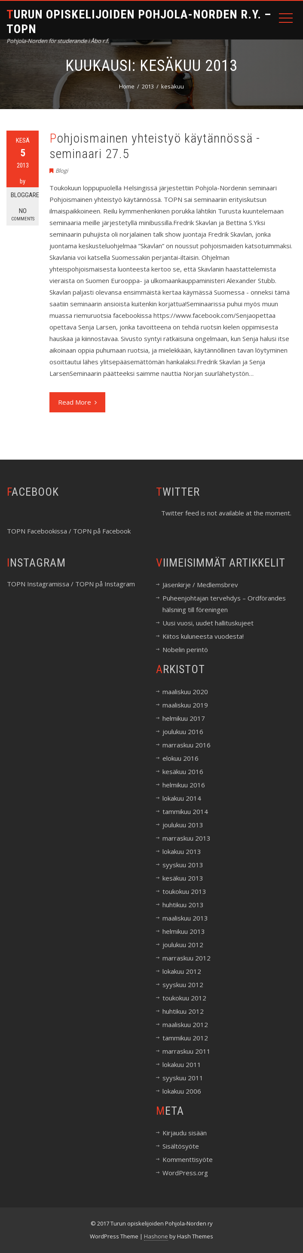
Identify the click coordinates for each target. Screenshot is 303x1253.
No (22, 214)
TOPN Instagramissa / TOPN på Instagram (71, 583)
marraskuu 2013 (186, 838)
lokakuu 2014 (181, 798)
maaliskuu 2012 (185, 1024)
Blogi (61, 170)
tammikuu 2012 (185, 1037)
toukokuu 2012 (184, 998)
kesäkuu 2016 (182, 771)
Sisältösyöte (180, 1146)
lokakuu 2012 (181, 971)
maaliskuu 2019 (185, 705)
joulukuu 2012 (182, 944)
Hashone (156, 1236)
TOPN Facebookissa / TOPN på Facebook (69, 531)
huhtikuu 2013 (183, 904)
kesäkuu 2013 (182, 878)
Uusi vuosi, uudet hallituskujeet (208, 623)
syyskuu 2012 (182, 984)
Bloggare (25, 195)
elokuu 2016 (180, 758)
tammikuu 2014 (185, 811)
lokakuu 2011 (181, 1064)
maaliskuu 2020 (185, 691)
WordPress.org (185, 1172)
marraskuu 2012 (186, 958)
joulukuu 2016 (182, 731)
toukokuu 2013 (184, 891)
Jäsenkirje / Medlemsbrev (200, 584)
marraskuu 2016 (186, 745)
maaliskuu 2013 (185, 918)
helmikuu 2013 (183, 931)
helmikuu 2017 (183, 718)
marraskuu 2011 (186, 1051)
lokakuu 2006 (181, 1091)
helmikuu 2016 (183, 784)
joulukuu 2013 (182, 824)
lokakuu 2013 (181, 851)
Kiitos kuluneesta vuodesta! (203, 636)
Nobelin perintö (185, 649)
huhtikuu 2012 (183, 1011)
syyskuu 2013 (182, 864)
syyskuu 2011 (182, 1077)
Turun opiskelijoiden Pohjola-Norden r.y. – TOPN (138, 21)
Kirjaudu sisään (184, 1132)
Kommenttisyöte (187, 1159)
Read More (77, 402)
